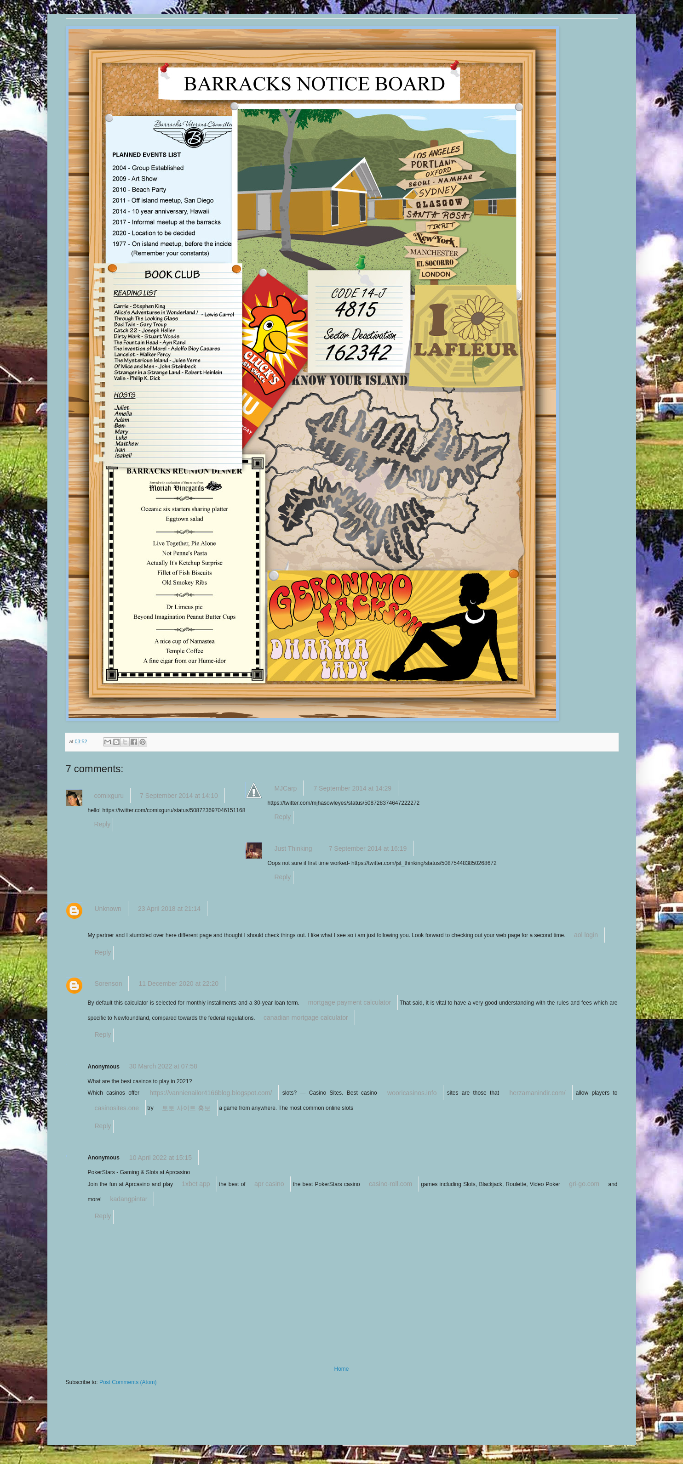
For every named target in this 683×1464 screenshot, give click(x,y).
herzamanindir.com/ (537, 1093)
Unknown (108, 908)
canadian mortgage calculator (306, 1017)
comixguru (109, 795)
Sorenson (108, 983)
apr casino (269, 1183)
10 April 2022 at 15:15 (160, 1157)
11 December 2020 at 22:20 (178, 983)
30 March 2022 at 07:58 (163, 1066)
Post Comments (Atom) (128, 1382)
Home (341, 1369)
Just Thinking (293, 848)
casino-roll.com (390, 1183)
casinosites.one (117, 1108)
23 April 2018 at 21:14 (169, 908)
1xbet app (196, 1183)
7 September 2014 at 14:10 (179, 795)
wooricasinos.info (411, 1093)
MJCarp (285, 788)
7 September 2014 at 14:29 (352, 788)
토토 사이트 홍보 (186, 1108)
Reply (102, 824)
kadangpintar (129, 1199)
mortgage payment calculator (349, 1002)
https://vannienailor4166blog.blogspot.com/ (210, 1093)
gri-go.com (584, 1183)
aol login (586, 934)
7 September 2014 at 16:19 (368, 848)
